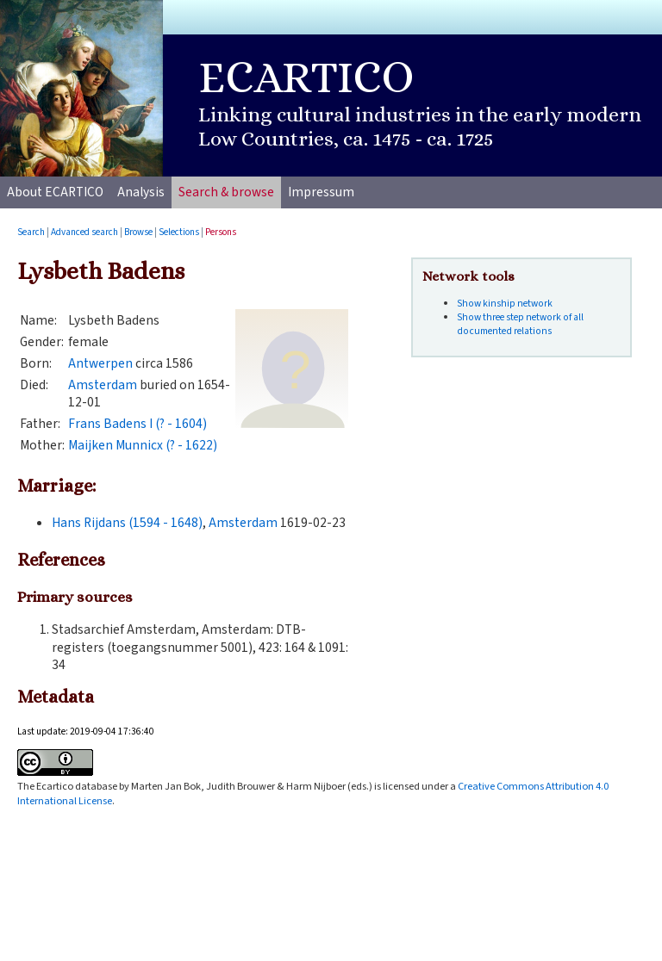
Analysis (141, 192)
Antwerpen (100, 363)
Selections (179, 232)
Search (31, 232)
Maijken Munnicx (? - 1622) (142, 445)
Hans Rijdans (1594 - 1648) (127, 522)
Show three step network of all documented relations (520, 324)
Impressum (321, 192)
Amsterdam (102, 384)
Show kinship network (505, 303)
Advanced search (84, 232)
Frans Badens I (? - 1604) (137, 423)
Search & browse (226, 192)
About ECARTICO (55, 192)
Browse (138, 232)
